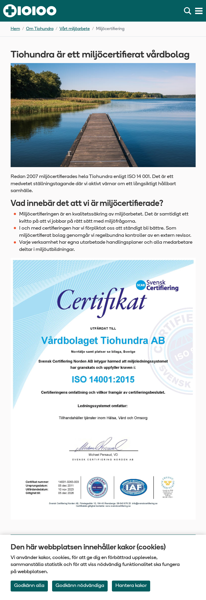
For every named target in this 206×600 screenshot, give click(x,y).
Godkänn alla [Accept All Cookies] (29, 585)
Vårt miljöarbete (75, 29)
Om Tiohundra (39, 29)
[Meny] (199, 11)
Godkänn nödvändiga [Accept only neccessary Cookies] (80, 585)
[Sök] (189, 11)
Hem (15, 29)
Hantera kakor (131, 585)
